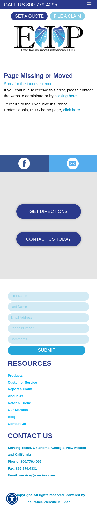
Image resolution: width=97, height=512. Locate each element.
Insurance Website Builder (47, 502)
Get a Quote (29, 16)
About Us (15, 396)
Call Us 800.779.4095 (30, 4)
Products (15, 375)
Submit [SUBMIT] (46, 350)
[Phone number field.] (48, 328)
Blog (12, 417)
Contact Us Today (48, 239)
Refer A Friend (19, 403)
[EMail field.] (48, 317)
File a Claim (67, 16)
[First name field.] (48, 296)
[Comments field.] (48, 339)
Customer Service (22, 382)
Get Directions (48, 211)
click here (71, 110)
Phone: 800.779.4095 (24, 461)
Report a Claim (20, 389)
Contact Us (17, 424)
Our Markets (18, 410)
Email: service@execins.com (31, 475)
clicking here (66, 96)
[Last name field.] (48, 306)
